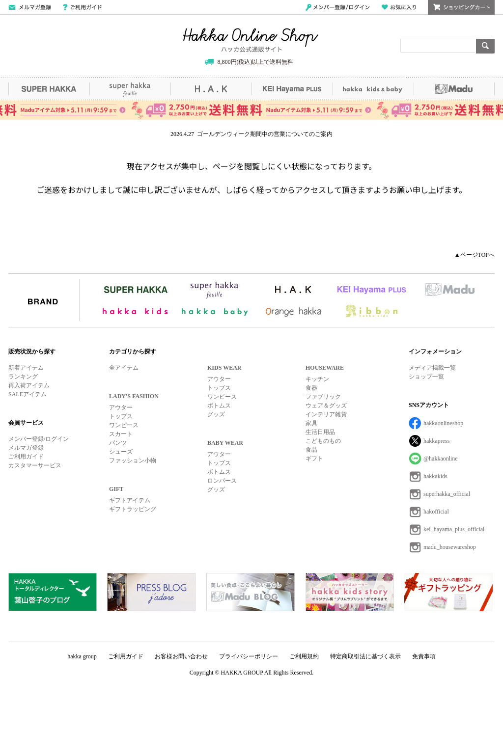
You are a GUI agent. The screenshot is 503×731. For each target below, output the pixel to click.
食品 (311, 449)
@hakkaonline (440, 458)
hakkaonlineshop (443, 423)
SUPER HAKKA (49, 89)
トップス (121, 416)
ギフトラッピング (132, 509)
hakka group (82, 656)
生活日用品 (320, 432)
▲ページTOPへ (474, 254)
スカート (121, 434)
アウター (121, 407)
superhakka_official (446, 493)
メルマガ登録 (26, 447)
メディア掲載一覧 (432, 367)
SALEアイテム (27, 394)
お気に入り (399, 7)
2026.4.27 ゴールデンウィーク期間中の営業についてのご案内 (251, 134)
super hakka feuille (130, 89)
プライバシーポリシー (248, 656)
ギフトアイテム (129, 500)
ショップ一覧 (426, 376)
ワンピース (124, 425)
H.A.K (211, 89)
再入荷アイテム (29, 385)
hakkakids (435, 476)
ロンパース (222, 480)
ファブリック (323, 396)
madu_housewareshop (449, 546)
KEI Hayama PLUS (292, 89)
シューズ (121, 451)
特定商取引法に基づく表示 (365, 656)
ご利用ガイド (82, 7)
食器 (311, 387)
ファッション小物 (132, 460)
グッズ (216, 414)
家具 (311, 423)
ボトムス (219, 405)
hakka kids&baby (373, 89)
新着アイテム (26, 367)
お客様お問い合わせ (181, 656)
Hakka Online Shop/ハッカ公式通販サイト (250, 40)
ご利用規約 (304, 656)
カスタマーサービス (34, 465)
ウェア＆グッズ (326, 405)
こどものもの (323, 440)
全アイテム (124, 367)
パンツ (118, 442)
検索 (485, 46)
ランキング (23, 376)
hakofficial (436, 511)
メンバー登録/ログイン (338, 7)
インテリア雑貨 (326, 414)
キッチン (317, 379)
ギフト (314, 458)
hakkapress (436, 440)
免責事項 (424, 656)
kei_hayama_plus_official (453, 529)
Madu (454, 89)
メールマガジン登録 (29, 7)
